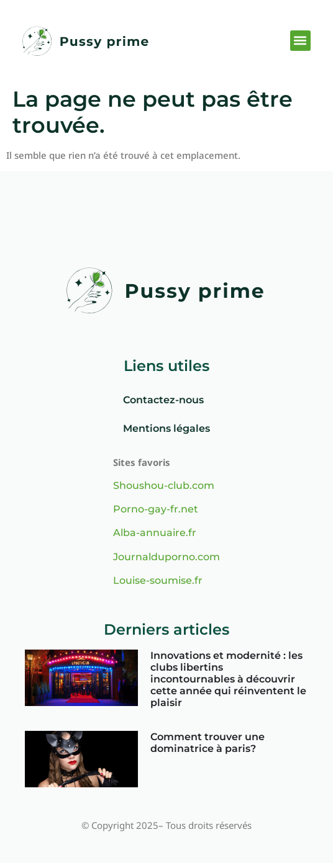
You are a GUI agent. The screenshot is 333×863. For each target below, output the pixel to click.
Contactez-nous (163, 400)
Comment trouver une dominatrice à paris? (207, 742)
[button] (300, 40)
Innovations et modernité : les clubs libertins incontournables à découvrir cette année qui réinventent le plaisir (228, 679)
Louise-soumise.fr (158, 580)
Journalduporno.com (166, 557)
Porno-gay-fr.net (155, 509)
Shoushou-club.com (163, 485)
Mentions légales (166, 428)
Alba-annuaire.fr (154, 533)
